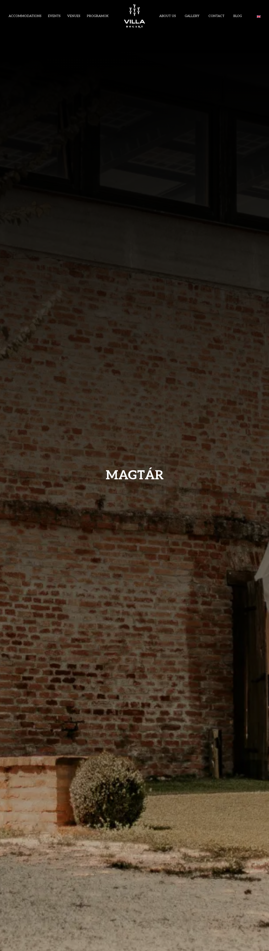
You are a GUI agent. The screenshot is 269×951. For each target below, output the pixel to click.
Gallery (192, 16)
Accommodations (25, 16)
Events (54, 16)
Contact (216, 16)
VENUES (73, 16)
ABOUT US (167, 16)
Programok (98, 16)
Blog (237, 16)
